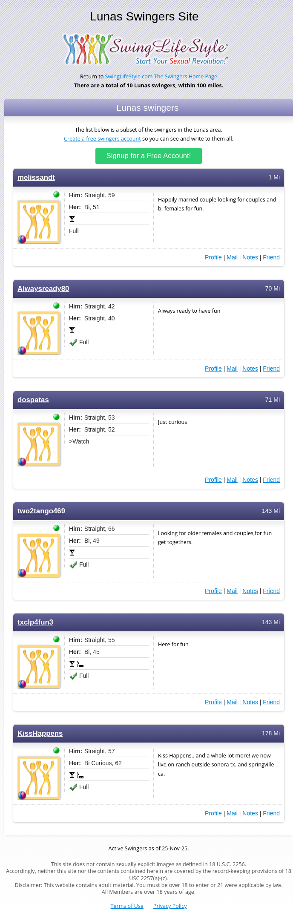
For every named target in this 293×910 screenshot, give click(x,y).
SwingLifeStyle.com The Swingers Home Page (161, 76)
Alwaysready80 (43, 289)
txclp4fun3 (35, 622)
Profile (213, 257)
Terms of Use (127, 906)
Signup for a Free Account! (148, 156)
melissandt (36, 177)
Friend (271, 257)
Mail (232, 257)
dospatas (33, 400)
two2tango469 (41, 511)
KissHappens (40, 733)
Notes (250, 257)
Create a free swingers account (102, 138)
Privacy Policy (170, 906)
